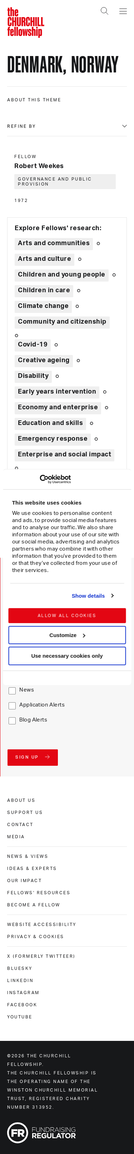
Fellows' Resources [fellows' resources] (38, 893)
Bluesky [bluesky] (20, 968)
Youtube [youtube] (20, 1017)
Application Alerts (42, 705)
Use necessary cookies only (67, 656)
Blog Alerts (33, 720)
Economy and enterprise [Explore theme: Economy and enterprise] (58, 407)
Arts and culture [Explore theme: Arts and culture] (44, 259)
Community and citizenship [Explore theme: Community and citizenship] (62, 322)
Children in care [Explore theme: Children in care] (44, 290)
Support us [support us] (25, 812)
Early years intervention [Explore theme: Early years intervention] (57, 392)
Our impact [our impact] (24, 881)
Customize (67, 635)
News (26, 690)
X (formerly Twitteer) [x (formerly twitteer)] (41, 956)
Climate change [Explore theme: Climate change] (43, 306)
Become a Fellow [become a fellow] (33, 905)
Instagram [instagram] (23, 993)
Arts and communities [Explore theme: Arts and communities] (54, 243)
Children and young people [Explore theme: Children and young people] (61, 275)
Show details (88, 596)
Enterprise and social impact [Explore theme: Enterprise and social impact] (64, 454)
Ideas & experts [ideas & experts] (32, 868)
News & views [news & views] (27, 856)
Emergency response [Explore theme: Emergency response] (53, 439)
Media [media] (16, 837)
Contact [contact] (20, 825)
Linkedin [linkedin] (20, 980)
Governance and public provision (55, 181)
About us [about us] (21, 800)
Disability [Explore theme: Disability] (33, 376)
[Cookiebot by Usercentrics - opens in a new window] (39, 479)
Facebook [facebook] (22, 1005)
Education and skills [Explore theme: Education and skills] (50, 423)
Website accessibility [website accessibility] (41, 924)
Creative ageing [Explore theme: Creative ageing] (44, 360)
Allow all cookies (67, 615)
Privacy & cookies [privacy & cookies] (35, 937)
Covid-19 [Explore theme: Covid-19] (33, 344)
